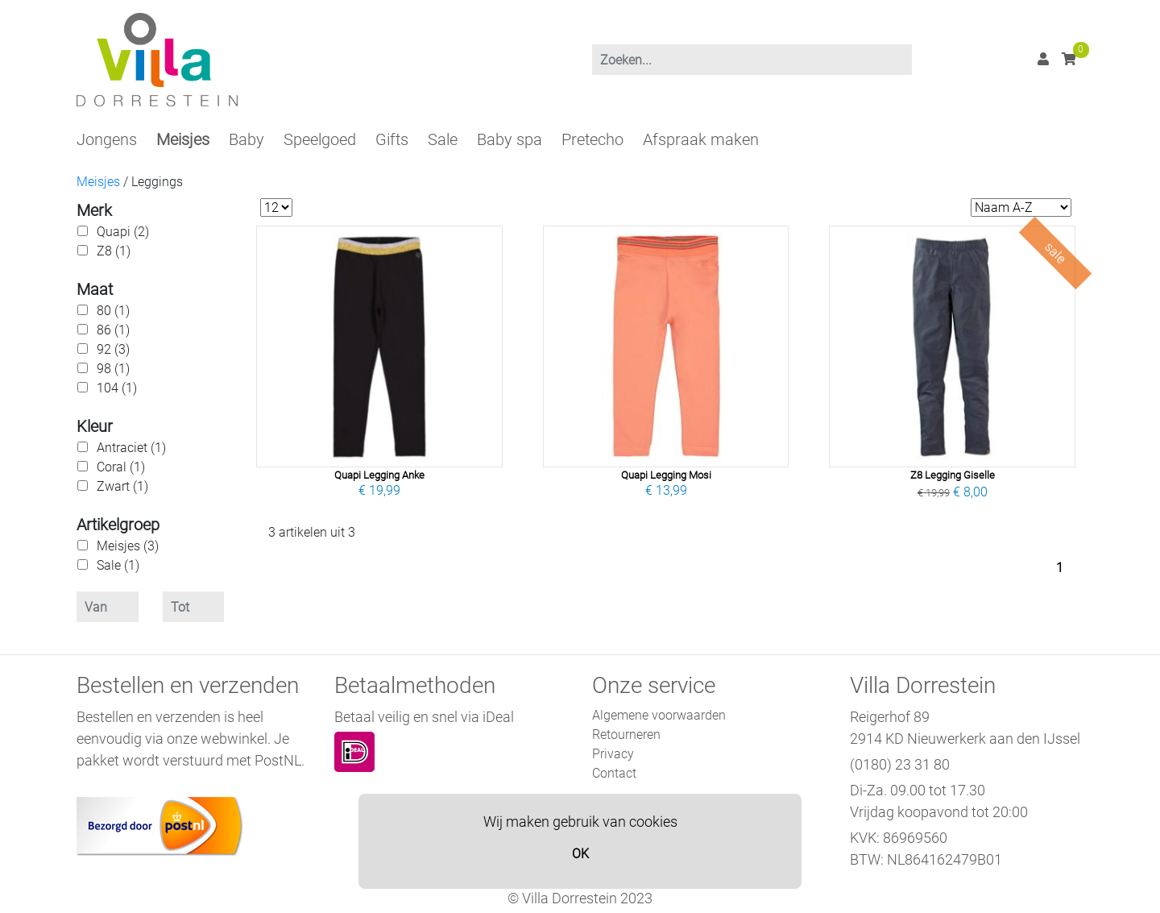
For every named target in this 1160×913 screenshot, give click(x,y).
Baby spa (509, 139)
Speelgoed (320, 139)
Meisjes (182, 139)
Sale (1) (118, 565)
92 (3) (113, 349)
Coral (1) (121, 467)
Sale (443, 139)
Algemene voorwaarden (659, 715)
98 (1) (113, 368)
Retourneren (626, 734)
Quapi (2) (123, 231)
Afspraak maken (701, 139)
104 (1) (117, 388)
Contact (614, 773)
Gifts (391, 139)
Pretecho (592, 139)
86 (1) (113, 330)
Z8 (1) (113, 251)
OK (580, 853)
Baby (246, 139)
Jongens (107, 139)
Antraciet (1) (131, 447)
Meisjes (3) (128, 546)
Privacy (613, 754)
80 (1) (113, 310)
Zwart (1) (122, 486)
